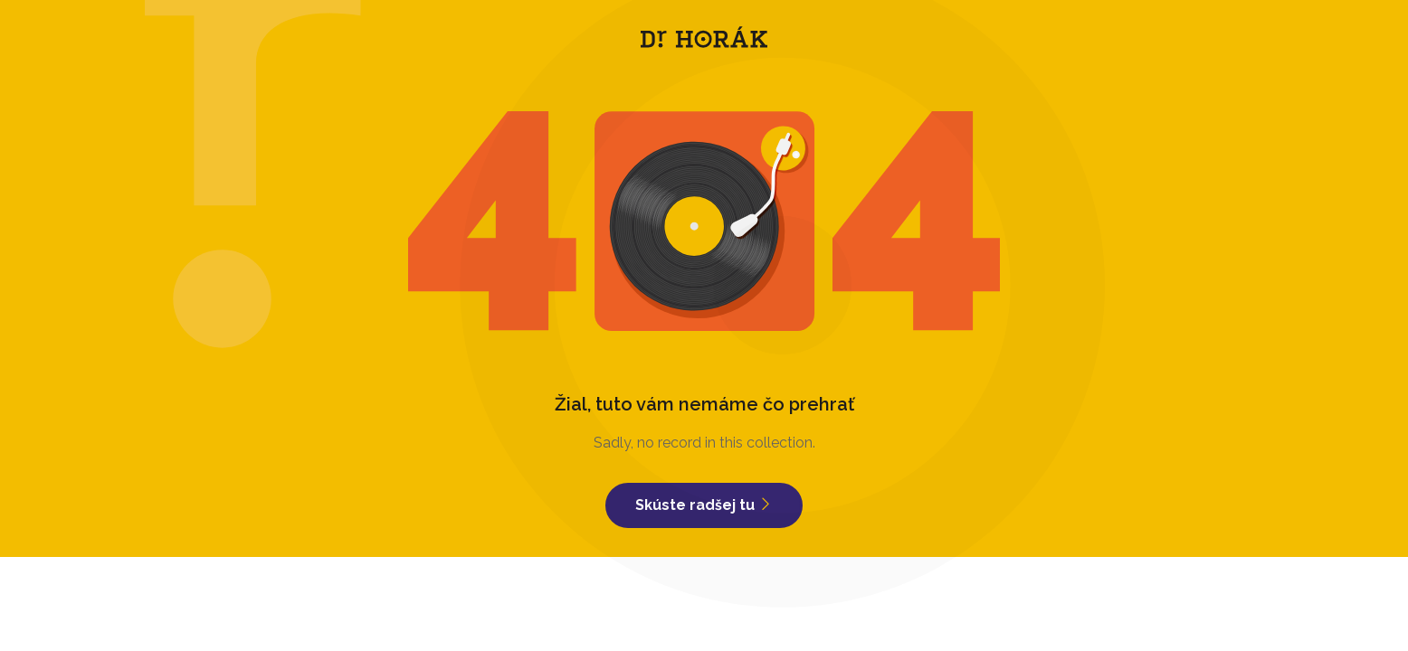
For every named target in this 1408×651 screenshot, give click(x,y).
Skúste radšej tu (704, 505)
